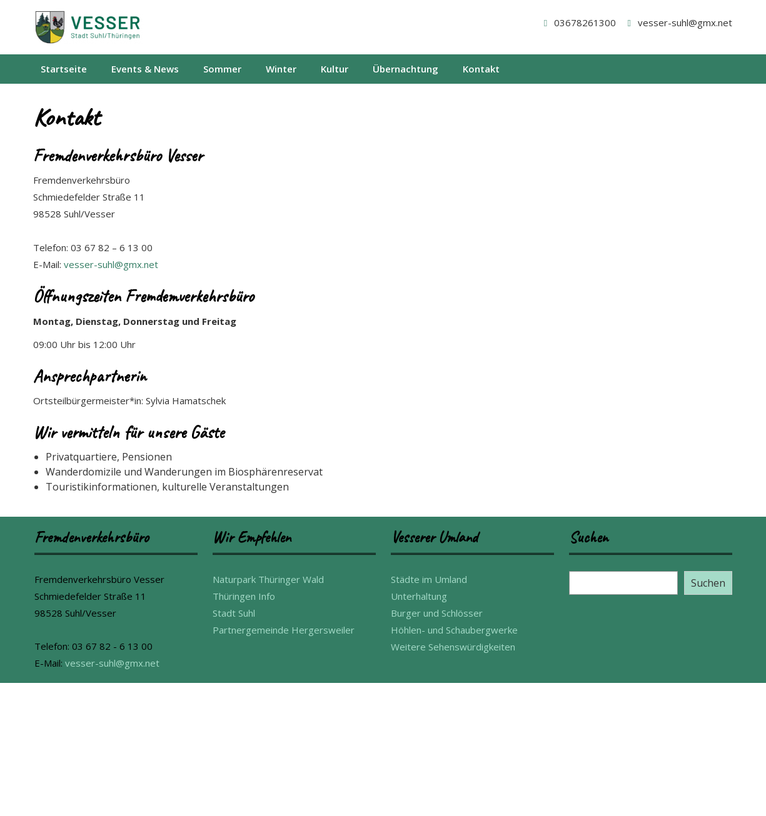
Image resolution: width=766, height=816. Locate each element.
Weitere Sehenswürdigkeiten (453, 646)
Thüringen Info (244, 596)
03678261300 (578, 22)
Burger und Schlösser (437, 613)
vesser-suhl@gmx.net (677, 22)
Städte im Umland (429, 579)
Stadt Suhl (234, 613)
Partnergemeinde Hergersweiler (284, 630)
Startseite (64, 68)
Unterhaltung (419, 596)
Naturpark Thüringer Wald (268, 579)
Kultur (334, 68)
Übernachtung (405, 68)
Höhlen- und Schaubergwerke (454, 630)
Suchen (708, 583)
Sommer (222, 68)
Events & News (145, 68)
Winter (281, 68)
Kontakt (481, 68)
